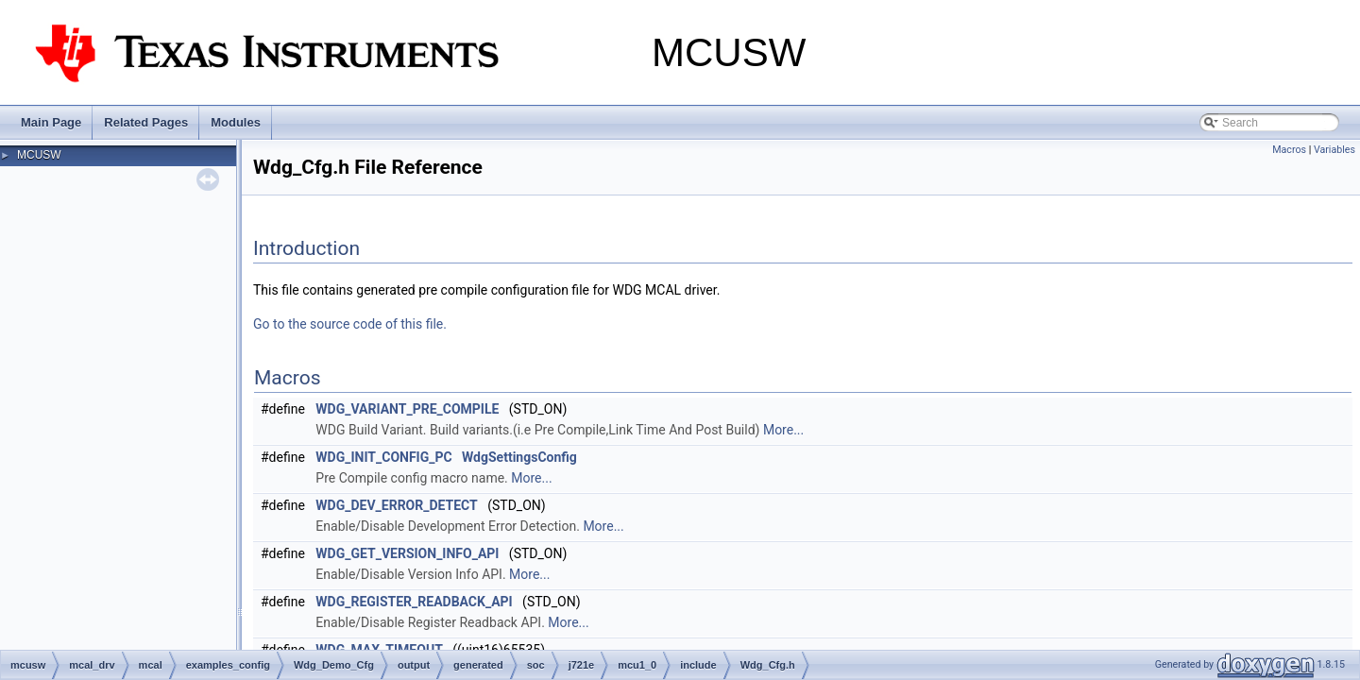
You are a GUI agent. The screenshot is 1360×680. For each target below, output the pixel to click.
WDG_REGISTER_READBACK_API (413, 601)
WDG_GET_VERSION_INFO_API (407, 553)
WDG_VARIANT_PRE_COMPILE (407, 408)
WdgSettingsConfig (519, 457)
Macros (1289, 150)
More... (783, 429)
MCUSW (39, 155)
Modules (236, 122)
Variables (1334, 150)
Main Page (51, 122)
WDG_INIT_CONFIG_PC (383, 457)
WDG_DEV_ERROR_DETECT (396, 505)
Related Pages (146, 122)
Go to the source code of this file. (350, 324)
